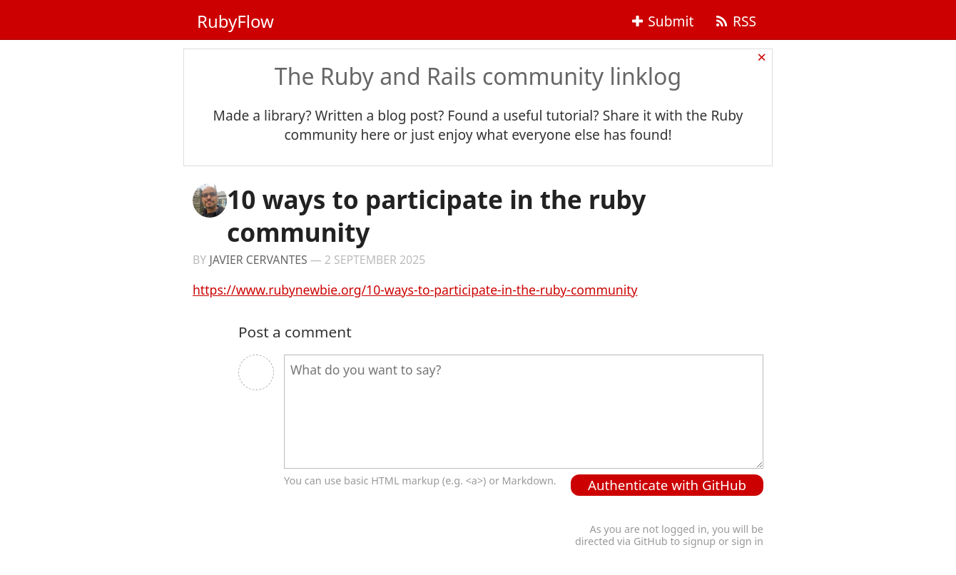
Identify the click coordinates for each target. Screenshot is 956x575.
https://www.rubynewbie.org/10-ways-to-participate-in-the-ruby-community (415, 289)
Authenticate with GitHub (667, 485)
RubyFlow (235, 21)
